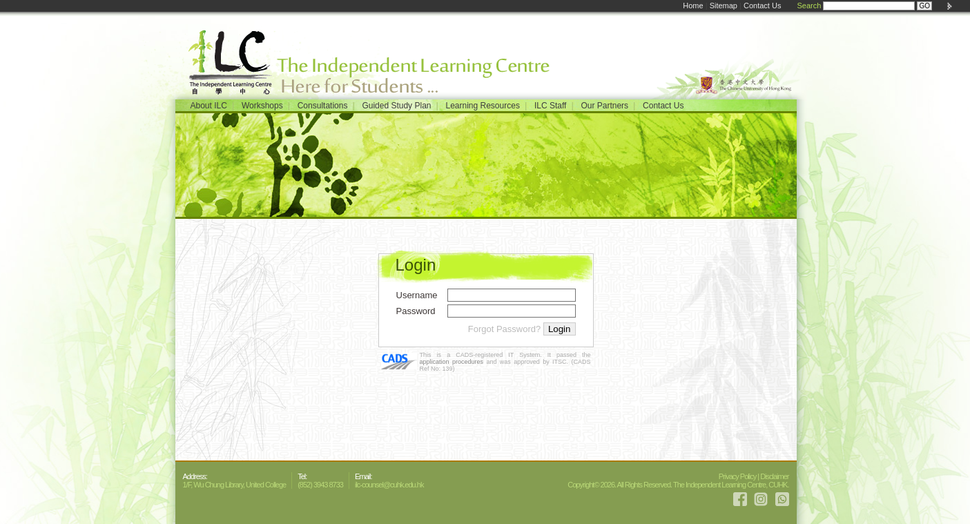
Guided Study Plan (396, 105)
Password (416, 311)
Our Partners (604, 105)
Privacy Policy (737, 476)
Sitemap (723, 5)
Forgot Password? (504, 329)
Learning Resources (482, 105)
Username (417, 295)
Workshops (262, 105)
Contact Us (762, 5)
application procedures (451, 361)
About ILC (209, 105)
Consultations (323, 105)
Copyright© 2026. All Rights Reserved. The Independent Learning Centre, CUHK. (678, 485)
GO (924, 6)
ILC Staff (550, 105)
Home (693, 5)
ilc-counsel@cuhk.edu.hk (389, 485)
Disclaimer (774, 476)
